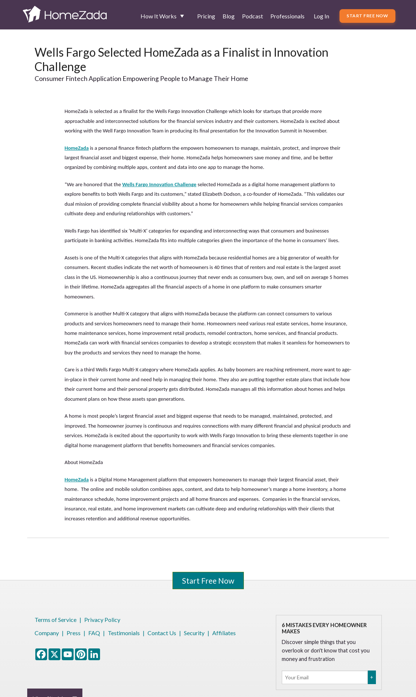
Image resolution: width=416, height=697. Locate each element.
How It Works (159, 16)
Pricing (206, 16)
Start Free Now (367, 15)
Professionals (287, 16)
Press (74, 632)
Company (47, 632)
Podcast (252, 16)
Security (194, 632)
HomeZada (76, 148)
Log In (321, 16)
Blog (229, 16)
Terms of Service (56, 619)
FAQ (94, 632)
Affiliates (224, 632)
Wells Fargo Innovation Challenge (159, 184)
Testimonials (124, 632)
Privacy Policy (102, 619)
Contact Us (161, 632)
